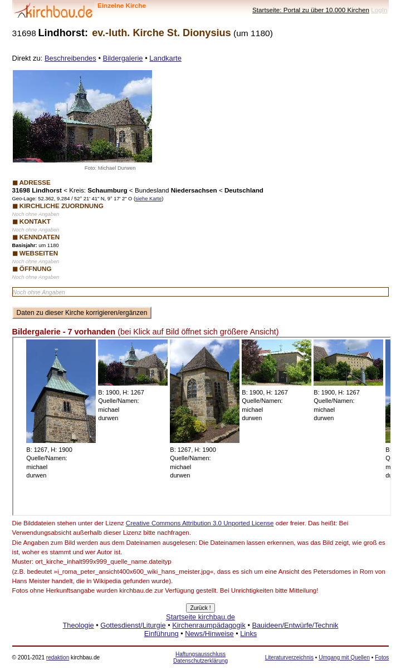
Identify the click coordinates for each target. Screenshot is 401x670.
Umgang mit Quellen (344, 657)
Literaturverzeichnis (289, 657)
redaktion (57, 657)
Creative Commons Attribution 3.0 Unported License (200, 523)
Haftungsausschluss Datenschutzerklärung (200, 657)
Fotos (382, 657)
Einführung (161, 633)
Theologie (78, 625)
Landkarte (165, 58)
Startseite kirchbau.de (200, 617)
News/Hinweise (209, 633)
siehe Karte (148, 198)
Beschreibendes (70, 58)
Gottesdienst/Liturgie (132, 625)
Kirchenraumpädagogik (209, 625)
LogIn (379, 9)
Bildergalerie (123, 58)
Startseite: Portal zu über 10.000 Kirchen (310, 9)
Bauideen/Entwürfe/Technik (295, 625)
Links (248, 633)
